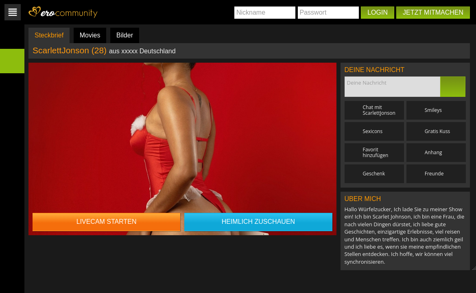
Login (377, 12)
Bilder (124, 35)
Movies (90, 35)
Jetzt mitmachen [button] (433, 12)
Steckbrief (49, 35)
